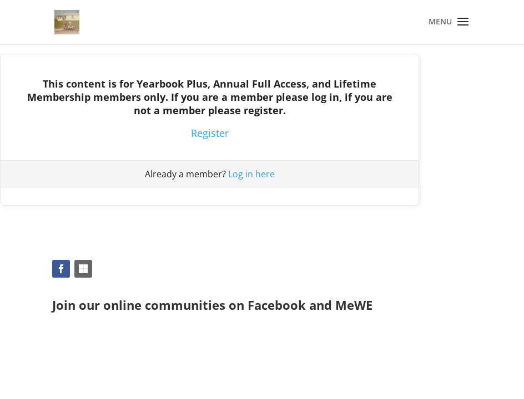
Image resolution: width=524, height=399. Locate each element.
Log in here (251, 174)
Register (210, 133)
